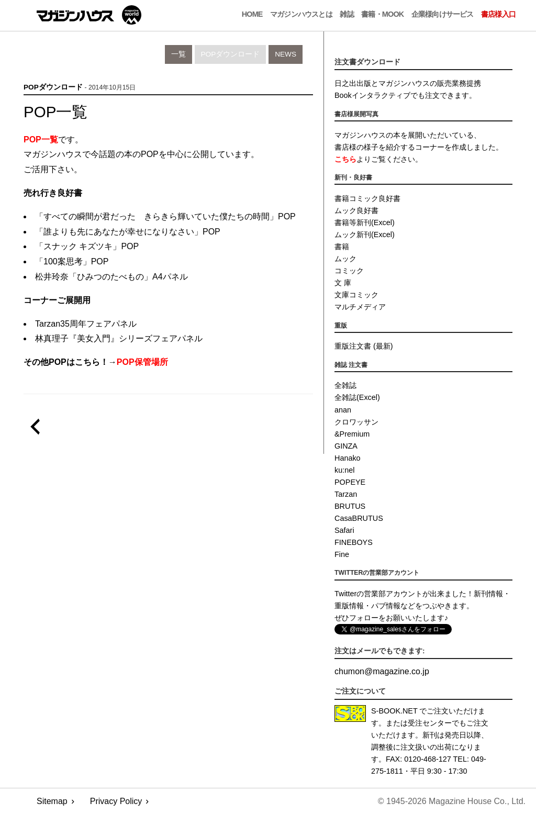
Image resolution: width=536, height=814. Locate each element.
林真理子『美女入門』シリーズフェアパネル (119, 338)
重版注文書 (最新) (363, 346)
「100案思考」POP (71, 261)
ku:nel (344, 470)
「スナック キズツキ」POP (87, 246)
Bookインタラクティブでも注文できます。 (405, 95)
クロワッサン (356, 422)
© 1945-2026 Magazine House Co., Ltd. (452, 801)
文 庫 (342, 282)
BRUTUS (349, 506)
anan (342, 410)
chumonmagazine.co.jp (381, 671)
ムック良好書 (356, 210)
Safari (344, 530)
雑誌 (346, 14)
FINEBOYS (353, 542)
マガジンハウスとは (301, 14)
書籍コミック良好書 (367, 198)
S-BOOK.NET (394, 711)
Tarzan (345, 494)
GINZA (346, 446)
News (285, 54)
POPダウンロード (230, 54)
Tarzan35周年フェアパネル (86, 323)
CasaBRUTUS (358, 518)
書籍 (341, 246)
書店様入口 (498, 14)
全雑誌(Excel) (357, 397)
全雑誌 (345, 385)
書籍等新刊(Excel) (364, 222)
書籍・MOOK (382, 14)
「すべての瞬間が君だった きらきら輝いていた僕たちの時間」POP (165, 216)
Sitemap (52, 801)
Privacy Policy (116, 801)
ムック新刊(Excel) (364, 234)
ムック (345, 258)
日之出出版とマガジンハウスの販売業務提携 (407, 83)
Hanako (347, 458)
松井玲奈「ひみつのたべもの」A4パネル (111, 276)
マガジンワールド (89, 15)
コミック (349, 270)
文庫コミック (356, 295)
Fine (341, 554)
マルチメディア (360, 307)
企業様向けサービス (442, 14)
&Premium (352, 434)
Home (252, 14)
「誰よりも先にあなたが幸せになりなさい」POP (127, 231)
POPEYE (349, 482)
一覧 (178, 54)
